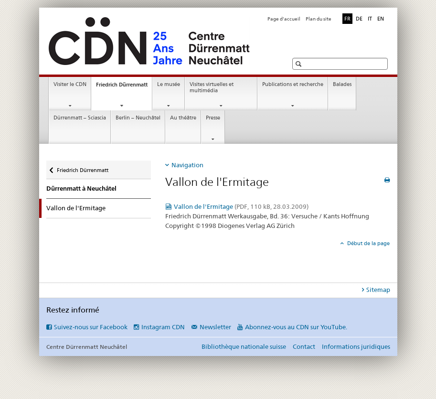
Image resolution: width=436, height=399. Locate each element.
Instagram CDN (163, 327)
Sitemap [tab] (378, 289)
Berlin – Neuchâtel (138, 118)
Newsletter (215, 327)
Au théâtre (183, 118)
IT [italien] (370, 18)
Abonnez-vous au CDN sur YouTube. (296, 327)
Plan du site (318, 19)
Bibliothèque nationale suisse (244, 346)
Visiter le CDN (69, 84)
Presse (213, 118)
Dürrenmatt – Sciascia (79, 118)
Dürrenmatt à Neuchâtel (81, 188)
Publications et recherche (292, 84)
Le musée (168, 84)
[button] (300, 63)
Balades (342, 84)
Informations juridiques (356, 346)
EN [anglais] (380, 18)
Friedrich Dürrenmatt (124, 87)
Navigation (187, 165)
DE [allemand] (359, 18)
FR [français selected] (347, 18)
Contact (304, 346)
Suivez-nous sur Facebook (91, 327)
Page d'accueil (283, 19)
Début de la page (368, 243)
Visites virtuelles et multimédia (212, 87)
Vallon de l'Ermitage (241, 206)
